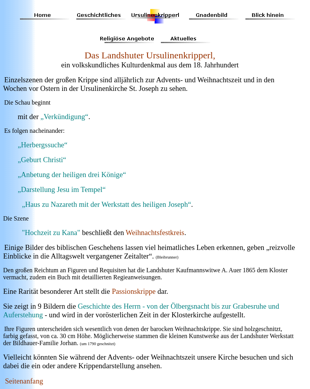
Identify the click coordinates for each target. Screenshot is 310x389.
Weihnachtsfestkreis (155, 232)
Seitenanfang (24, 381)
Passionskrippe (134, 291)
